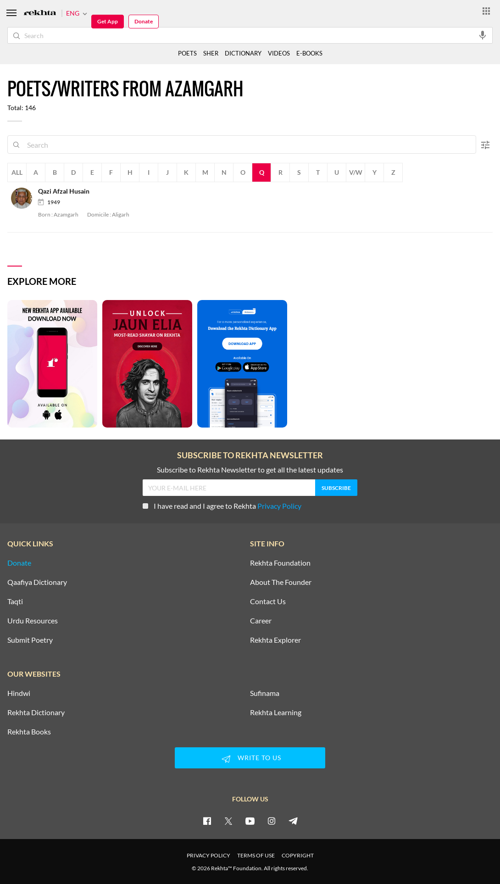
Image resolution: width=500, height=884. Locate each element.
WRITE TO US (250, 758)
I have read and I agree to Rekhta (222, 505)
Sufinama (264, 693)
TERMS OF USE (256, 855)
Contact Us (268, 601)
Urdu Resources (32, 620)
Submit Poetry (30, 640)
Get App (107, 21)
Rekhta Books (29, 731)
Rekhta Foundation (280, 563)
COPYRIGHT (298, 855)
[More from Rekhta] (486, 10)
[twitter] (228, 820)
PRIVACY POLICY (208, 855)
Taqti (15, 601)
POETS (187, 53)
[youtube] (250, 820)
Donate (143, 21)
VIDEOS (279, 53)
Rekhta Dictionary (36, 712)
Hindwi (18, 693)
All (16, 172)
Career (261, 620)
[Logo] (40, 13)
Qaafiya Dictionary (37, 582)
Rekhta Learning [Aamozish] (275, 712)
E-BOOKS (309, 53)
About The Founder (280, 582)
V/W (355, 172)
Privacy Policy (279, 505)
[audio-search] (482, 35)
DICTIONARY (243, 53)
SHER (210, 53)
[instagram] (271, 820)
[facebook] (207, 820)
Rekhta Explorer (275, 640)
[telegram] (293, 820)
